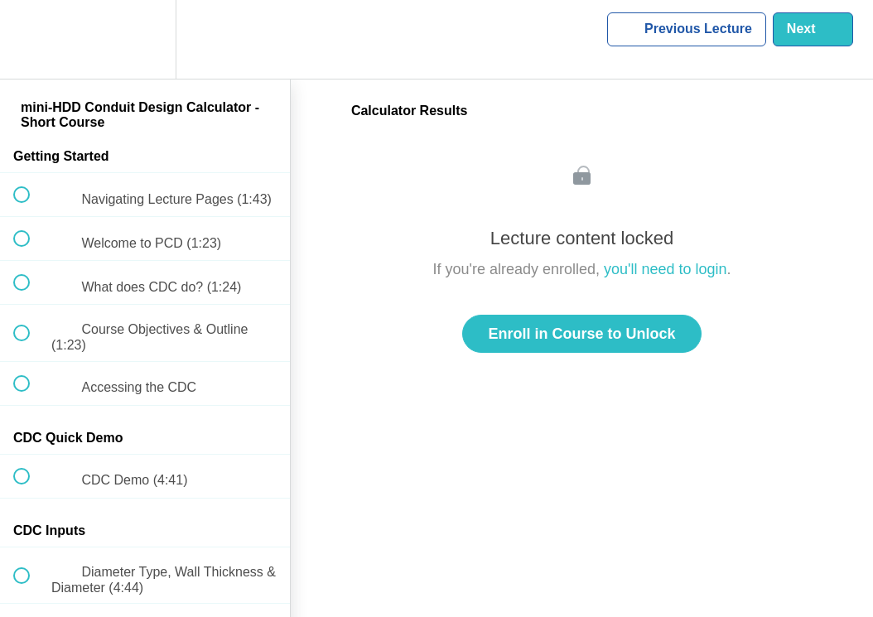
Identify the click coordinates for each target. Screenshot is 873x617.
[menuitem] (145, 39)
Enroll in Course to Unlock (581, 333)
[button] (30, 39)
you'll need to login (665, 269)
